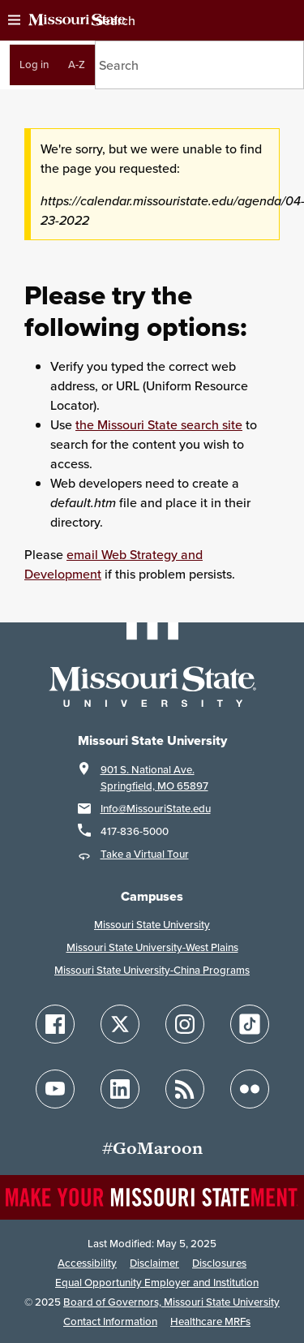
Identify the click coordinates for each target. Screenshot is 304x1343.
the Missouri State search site (158, 424)
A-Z (76, 64)
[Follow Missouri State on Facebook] (55, 1024)
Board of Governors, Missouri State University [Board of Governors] (171, 1302)
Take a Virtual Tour (145, 854)
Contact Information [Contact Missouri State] (110, 1321)
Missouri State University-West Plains (152, 947)
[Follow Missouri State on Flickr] (249, 1089)
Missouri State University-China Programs (152, 970)
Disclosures (219, 1263)
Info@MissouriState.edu (156, 808)
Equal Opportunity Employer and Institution (157, 1282)
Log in (34, 64)
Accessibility (87, 1263)
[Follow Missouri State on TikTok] (249, 1024)
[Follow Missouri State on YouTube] (55, 1089)
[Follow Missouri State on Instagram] (184, 1024)
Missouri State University (152, 924)
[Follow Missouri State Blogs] (184, 1089)
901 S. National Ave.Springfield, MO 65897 (154, 778)
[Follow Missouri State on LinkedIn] (120, 1089)
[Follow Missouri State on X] (120, 1024)
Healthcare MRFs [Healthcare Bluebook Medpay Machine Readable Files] (210, 1321)
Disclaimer (154, 1263)
